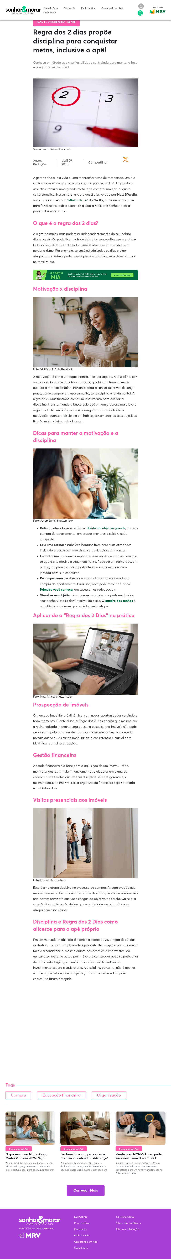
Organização (109, 1095)
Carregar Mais (85, 1190)
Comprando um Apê (112, 8)
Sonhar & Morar (23, 8)
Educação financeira (61, 1095)
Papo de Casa (50, 8)
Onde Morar (49, 12)
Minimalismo (77, 200)
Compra (18, 1095)
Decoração (69, 8)
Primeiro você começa (56, 589)
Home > (42, 22)
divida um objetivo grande (106, 528)
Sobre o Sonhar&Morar (128, 1223)
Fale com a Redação (127, 1229)
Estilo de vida (88, 8)
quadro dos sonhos (119, 601)
